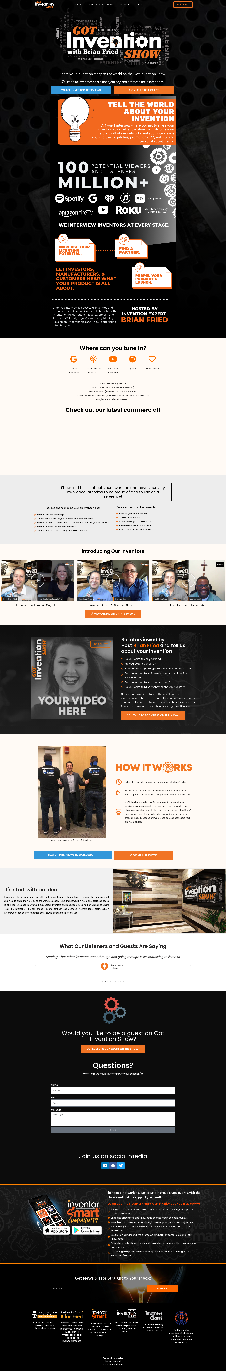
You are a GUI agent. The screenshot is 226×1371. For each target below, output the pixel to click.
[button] (37, 580)
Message (56, 1110)
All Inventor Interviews (100, 4)
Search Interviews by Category (72, 855)
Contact (139, 4)
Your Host (123, 4)
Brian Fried (146, 645)
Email (54, 1097)
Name (54, 1085)
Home (78, 4)
